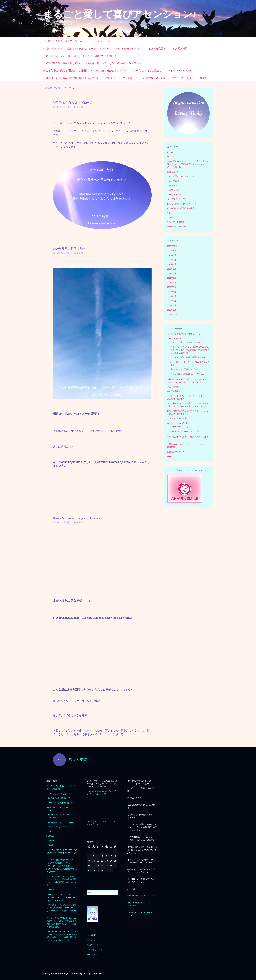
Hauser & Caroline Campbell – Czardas (76, 518)
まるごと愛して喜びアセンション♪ (182, 176)
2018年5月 (171, 287)
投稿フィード (93, 945)
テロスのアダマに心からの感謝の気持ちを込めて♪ (70, 77)
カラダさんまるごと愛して (147, 70)
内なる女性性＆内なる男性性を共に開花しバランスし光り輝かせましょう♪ (84, 70)
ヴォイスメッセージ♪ (176, 199)
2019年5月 (171, 269)
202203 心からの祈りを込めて (72, 102)
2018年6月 (171, 282)
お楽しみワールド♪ (182, 77)
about (203, 77)
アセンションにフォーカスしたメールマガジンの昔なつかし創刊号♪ (80, 55)
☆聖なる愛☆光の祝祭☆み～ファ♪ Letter (188, 374)
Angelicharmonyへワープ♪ (181, 426)
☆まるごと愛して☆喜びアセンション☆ (188, 342)
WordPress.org (92, 954)
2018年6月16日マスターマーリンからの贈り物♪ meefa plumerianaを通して (61, 852)
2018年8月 (171, 278)
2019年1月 (171, 273)
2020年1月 (171, 264)
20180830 (50, 840)
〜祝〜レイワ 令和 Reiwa (57, 827)
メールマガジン (101, 41)
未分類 (79, 107)
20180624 (50, 845)
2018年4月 (171, 291)
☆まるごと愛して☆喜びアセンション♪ (64, 41)
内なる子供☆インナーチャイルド (182, 203)
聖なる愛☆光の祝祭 (176, 222)
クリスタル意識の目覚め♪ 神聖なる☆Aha (188, 357)
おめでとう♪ (172, 171)
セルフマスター (174, 181)
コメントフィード (95, 949)
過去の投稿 (69, 759)
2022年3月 (171, 250)
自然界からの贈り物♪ (176, 226)
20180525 (50, 889)
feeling (170, 152)
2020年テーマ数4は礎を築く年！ (60, 802)
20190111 (50, 836)
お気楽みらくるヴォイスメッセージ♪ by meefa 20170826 (135, 77)
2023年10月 (172, 246)
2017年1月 (171, 310)
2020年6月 (171, 255)
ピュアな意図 (173, 190)
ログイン (91, 940)
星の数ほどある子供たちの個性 (181, 208)
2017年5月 (171, 305)
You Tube (171, 156)
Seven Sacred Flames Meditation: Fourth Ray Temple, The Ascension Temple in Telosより (60, 897)
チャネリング (173, 185)
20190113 (50, 831)
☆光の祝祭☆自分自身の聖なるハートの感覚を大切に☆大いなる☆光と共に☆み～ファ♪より (94, 63)
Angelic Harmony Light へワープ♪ (184, 431)
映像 (169, 213)
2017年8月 (171, 301)
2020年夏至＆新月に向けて (70, 248)
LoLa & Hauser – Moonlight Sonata (60, 822)
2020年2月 (171, 259)
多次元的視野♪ (181, 48)
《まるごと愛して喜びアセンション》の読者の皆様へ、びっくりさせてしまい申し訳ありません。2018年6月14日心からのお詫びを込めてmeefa (61, 866)
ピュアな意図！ (157, 48)
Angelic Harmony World (180, 70)
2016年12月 (172, 314)
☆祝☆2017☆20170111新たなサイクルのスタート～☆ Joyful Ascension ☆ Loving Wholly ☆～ (92, 48)
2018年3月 (171, 296)
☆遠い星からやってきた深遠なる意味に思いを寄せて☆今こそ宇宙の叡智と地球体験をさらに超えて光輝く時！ (187, 164)
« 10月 (93, 874)
